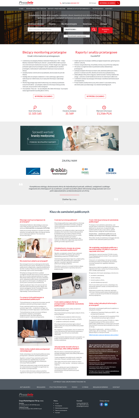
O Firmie (85, 387)
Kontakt (108, 8)
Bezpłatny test (105, 30)
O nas (57, 403)
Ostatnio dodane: (69, 110)
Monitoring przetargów (36, 8)
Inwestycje (87, 24)
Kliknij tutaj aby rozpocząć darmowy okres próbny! (104, 335)
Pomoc (74, 387)
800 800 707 (75, 3)
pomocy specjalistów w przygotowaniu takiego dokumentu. (104, 371)
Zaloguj (92, 3)
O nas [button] (21, 8)
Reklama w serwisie (100, 387)
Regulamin (41, 387)
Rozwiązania (58, 405)
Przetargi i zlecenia (36, 24)
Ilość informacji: (35, 110)
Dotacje (104, 24)
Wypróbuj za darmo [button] (43, 96)
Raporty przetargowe (56, 8)
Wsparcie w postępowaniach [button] (79, 8)
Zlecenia (52, 24)
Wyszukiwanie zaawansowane (77, 36)
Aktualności (25, 387)
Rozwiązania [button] (98, 8)
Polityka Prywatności (58, 387)
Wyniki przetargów (69, 24)
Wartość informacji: (104, 110)
